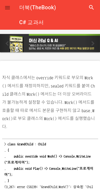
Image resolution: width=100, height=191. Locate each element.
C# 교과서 (31, 22)
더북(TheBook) (37, 7)
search (91, 7)
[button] (7, 7)
